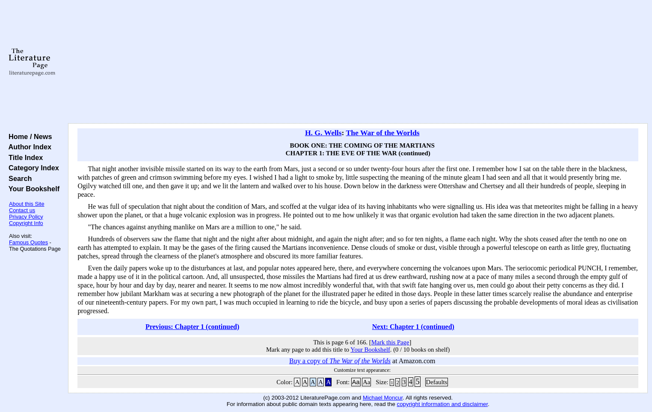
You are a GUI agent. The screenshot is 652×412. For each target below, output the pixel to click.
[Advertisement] (358, 62)
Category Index (32, 168)
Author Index (28, 147)
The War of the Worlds (383, 132)
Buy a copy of (340, 361)
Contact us (22, 210)
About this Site (26, 204)
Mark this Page (390, 342)
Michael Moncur (383, 397)
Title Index (24, 157)
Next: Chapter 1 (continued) (413, 326)
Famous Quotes (28, 242)
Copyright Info (26, 223)
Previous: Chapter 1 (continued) (192, 326)
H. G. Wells (323, 132)
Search (18, 178)
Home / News (28, 136)
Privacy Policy (26, 216)
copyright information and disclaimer (442, 404)
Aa (356, 382)
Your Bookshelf (32, 189)
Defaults (437, 382)
